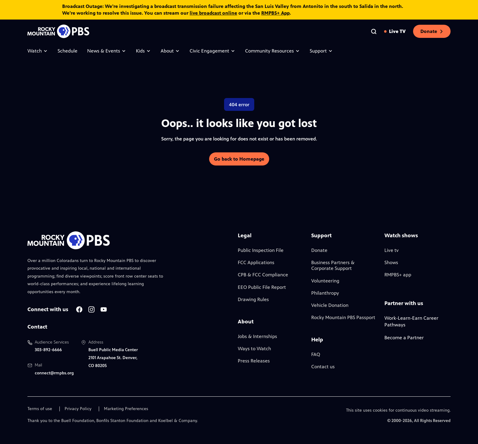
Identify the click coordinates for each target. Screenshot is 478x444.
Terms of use (39, 408)
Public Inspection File (261, 250)
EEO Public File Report (262, 287)
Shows (391, 262)
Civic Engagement (212, 51)
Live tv (391, 250)
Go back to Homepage (239, 159)
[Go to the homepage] (59, 31)
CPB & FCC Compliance (263, 275)
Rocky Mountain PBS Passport (343, 317)
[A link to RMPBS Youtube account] (103, 309)
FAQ (315, 354)
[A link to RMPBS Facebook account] (79, 309)
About (170, 51)
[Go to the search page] (374, 31)
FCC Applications (256, 262)
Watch (37, 51)
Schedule (67, 51)
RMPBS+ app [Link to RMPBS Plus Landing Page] (397, 275)
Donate (431, 31)
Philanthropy (325, 293)
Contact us (323, 366)
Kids (143, 51)
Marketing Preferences (126, 408)
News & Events (106, 51)
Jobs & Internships (257, 336)
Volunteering (325, 281)
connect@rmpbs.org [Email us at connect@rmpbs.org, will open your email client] (54, 373)
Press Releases (254, 361)
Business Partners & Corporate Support (333, 265)
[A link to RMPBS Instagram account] (91, 309)
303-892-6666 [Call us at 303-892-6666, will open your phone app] (48, 349)
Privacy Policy (78, 408)
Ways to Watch (254, 348)
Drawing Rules (253, 299)
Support (321, 51)
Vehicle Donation (329, 305)
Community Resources (272, 51)
